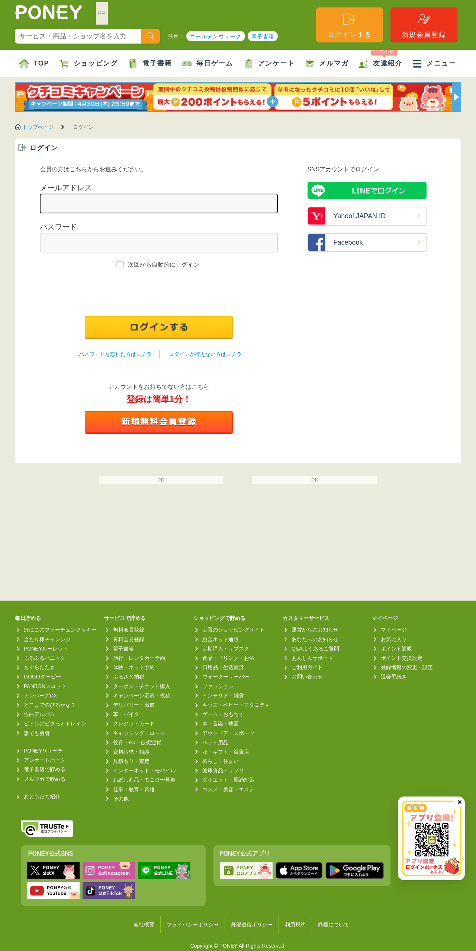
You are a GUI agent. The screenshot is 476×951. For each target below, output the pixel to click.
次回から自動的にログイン (163, 264)
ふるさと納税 (128, 677)
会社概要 (144, 925)
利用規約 (295, 925)
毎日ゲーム (207, 64)
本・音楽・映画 (220, 723)
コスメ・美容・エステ (228, 789)
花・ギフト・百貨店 (225, 752)
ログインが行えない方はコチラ (205, 354)
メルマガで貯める (44, 779)
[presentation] (158, 294)
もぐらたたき (39, 667)
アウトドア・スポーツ (228, 733)
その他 (121, 799)
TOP (34, 64)
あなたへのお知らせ (315, 639)
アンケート (269, 64)
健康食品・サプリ (223, 770)
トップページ (38, 127)
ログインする (350, 25)
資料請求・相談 (131, 752)
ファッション (218, 686)
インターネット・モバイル (144, 770)
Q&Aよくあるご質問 (315, 649)
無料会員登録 (128, 630)
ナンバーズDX (40, 696)
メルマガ (326, 64)
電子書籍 (262, 36)
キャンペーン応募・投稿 (141, 696)
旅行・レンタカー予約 (139, 658)
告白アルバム (39, 714)
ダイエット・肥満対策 (228, 780)
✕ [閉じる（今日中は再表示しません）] (459, 802)
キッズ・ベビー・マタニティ (236, 705)
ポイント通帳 (396, 649)
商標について (333, 925)
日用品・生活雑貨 (223, 667)
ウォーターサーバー (225, 677)
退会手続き (394, 677)
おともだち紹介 (42, 796)
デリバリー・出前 (134, 705)
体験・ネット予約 (134, 667)
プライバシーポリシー (193, 925)
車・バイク (126, 714)
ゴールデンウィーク (216, 36)
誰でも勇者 (37, 733)
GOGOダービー (42, 677)
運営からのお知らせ (315, 630)
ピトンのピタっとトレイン (55, 723)
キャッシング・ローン (139, 733)
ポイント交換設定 (401, 658)
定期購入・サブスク (225, 649)
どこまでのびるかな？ (50, 705)
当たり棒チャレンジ (47, 639)
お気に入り (394, 639)
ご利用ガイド (307, 667)
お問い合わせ (307, 677)
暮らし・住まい (220, 761)
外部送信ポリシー (252, 925)
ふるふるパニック (44, 658)
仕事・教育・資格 (134, 789)
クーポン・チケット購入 (141, 686)
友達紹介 (380, 59)
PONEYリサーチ (43, 751)
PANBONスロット (45, 686)
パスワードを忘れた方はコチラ (115, 354)
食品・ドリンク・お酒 (228, 658)
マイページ (394, 630)
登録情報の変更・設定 (407, 667)
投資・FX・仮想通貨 (137, 742)
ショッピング (89, 64)
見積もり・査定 (131, 761)
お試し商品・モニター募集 (144, 780)
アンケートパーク (44, 760)
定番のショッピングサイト (233, 630)
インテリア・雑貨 (223, 696)
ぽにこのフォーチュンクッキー (60, 630)
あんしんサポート (312, 658)
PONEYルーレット (46, 649)
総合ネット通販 (220, 639)
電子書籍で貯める (44, 769)
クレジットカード (134, 723)
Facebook (348, 242)
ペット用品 (215, 742)
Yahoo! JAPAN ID (360, 216)
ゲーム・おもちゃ (223, 714)
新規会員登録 (424, 25)
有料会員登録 (128, 639)
